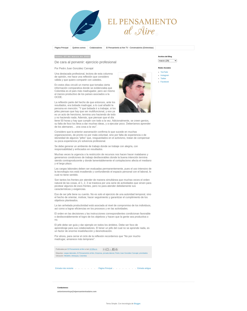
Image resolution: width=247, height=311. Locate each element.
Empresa (98, 253)
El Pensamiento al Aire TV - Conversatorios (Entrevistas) (130, 48)
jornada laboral (108, 253)
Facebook (165, 82)
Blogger (137, 304)
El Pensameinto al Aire (85, 253)
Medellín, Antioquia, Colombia (75, 256)
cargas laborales (70, 253)
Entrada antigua (144, 268)
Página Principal (61, 48)
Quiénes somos (79, 48)
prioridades (143, 253)
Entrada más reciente (64, 268)
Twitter (163, 78)
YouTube (164, 72)
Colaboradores (96, 48)
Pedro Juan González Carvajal (126, 253)
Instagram (165, 75)
